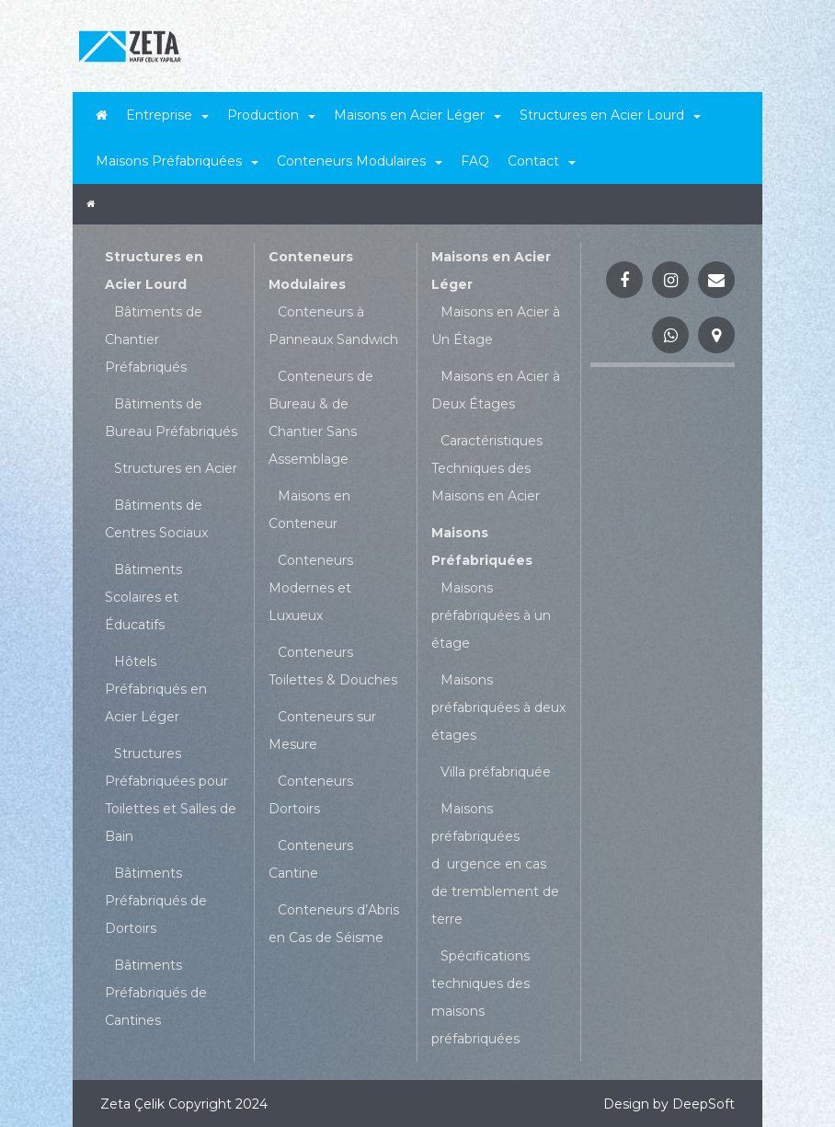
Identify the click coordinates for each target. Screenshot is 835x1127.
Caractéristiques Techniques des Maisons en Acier (487, 468)
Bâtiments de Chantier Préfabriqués (153, 339)
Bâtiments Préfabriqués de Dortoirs (156, 901)
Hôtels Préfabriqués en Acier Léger (156, 689)
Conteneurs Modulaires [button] (359, 161)
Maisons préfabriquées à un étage (491, 615)
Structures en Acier (175, 468)
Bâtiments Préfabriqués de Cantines (156, 993)
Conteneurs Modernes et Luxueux (311, 588)
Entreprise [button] (167, 115)
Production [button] (271, 115)
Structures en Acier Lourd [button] (610, 115)
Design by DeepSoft (669, 1104)
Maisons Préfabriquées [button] (177, 161)
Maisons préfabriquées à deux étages (498, 707)
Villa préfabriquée (495, 772)
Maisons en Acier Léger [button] (417, 115)
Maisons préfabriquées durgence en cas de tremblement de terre (495, 863)
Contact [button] (542, 161)
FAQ (475, 161)
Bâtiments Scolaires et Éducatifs (143, 597)
